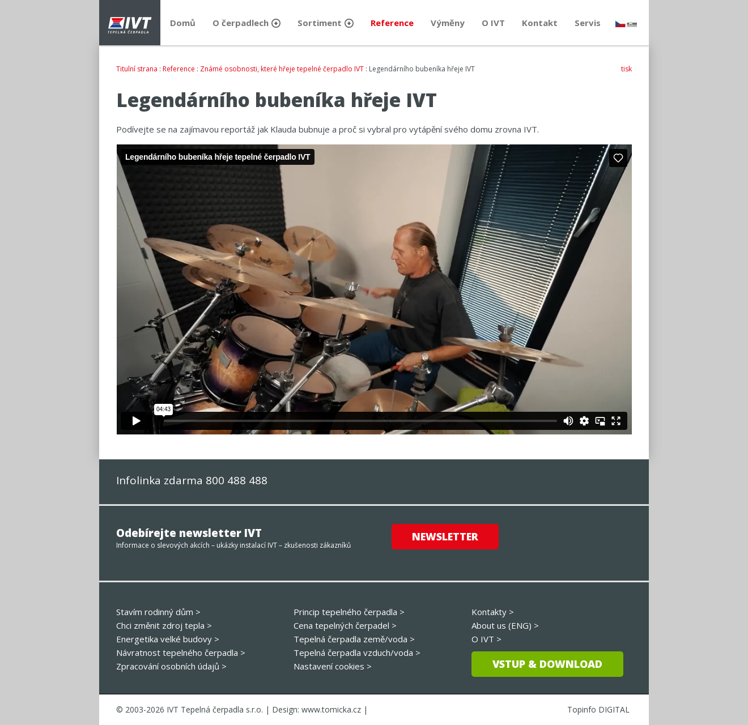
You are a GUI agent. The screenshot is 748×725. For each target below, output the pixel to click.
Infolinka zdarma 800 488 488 (191, 480)
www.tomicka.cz (331, 709)
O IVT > (486, 639)
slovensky (632, 23)
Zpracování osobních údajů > (171, 666)
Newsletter (445, 536)
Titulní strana (137, 69)
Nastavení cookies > (333, 666)
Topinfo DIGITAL (598, 709)
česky (620, 23)
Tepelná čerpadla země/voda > (354, 639)
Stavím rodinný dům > (158, 611)
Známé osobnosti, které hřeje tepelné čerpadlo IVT (282, 69)
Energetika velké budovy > (167, 639)
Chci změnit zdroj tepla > (164, 625)
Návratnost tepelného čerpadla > (180, 652)
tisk (626, 69)
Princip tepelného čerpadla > (349, 611)
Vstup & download (547, 664)
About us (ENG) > (505, 625)
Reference (179, 69)
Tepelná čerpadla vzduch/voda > (357, 652)
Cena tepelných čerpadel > (345, 625)
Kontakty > (492, 611)
